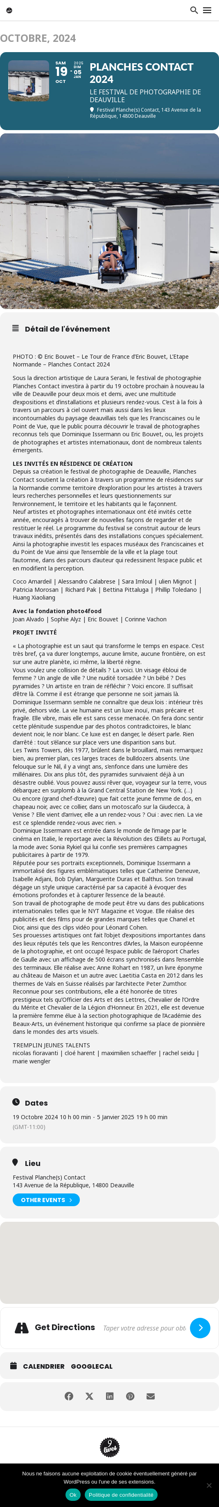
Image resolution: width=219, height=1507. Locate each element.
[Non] (209, 1485)
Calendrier (44, 1367)
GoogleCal (92, 1367)
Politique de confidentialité (121, 1495)
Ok (73, 1495)
